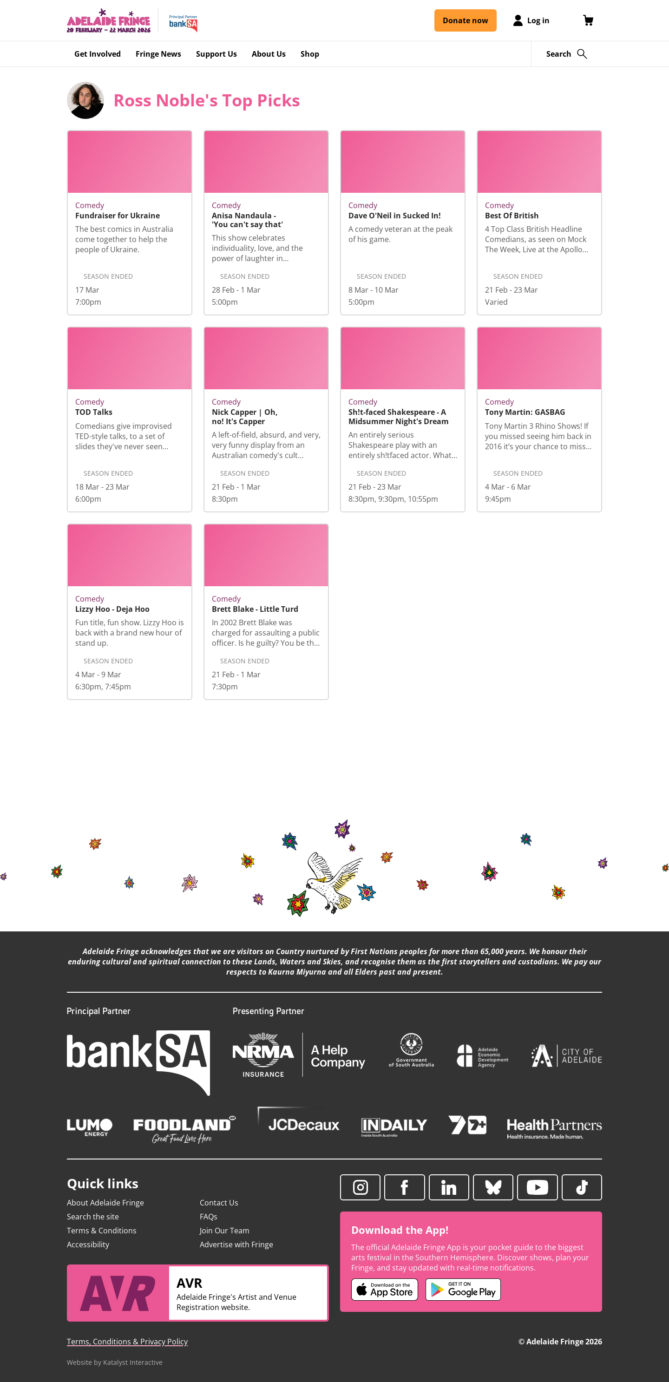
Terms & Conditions (102, 1230)
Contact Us (219, 1203)
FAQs (208, 1217)
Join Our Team (224, 1230)
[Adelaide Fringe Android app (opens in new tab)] (463, 1289)
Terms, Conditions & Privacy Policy (127, 1341)
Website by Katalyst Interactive (115, 1362)
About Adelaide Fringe (105, 1203)
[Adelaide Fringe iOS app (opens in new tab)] (384, 1289)
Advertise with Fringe (236, 1244)
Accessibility (88, 1244)
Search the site (93, 1217)
